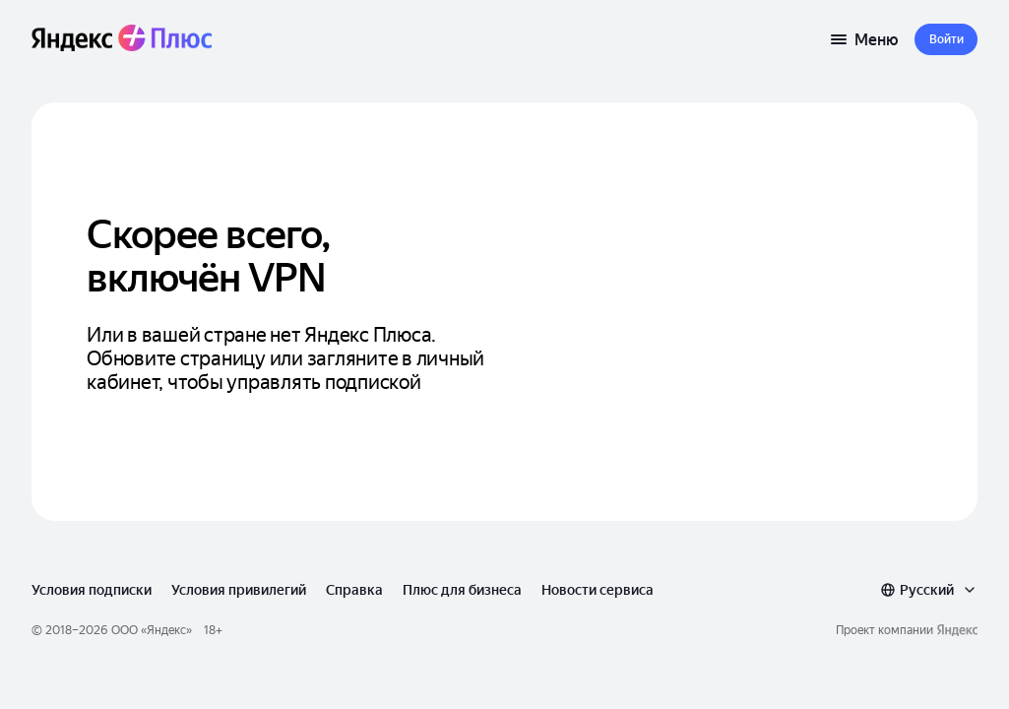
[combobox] (928, 590)
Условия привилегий (238, 590)
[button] (945, 39)
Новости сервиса (597, 590)
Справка (354, 590)
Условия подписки (92, 590)
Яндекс (166, 630)
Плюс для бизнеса (462, 590)
